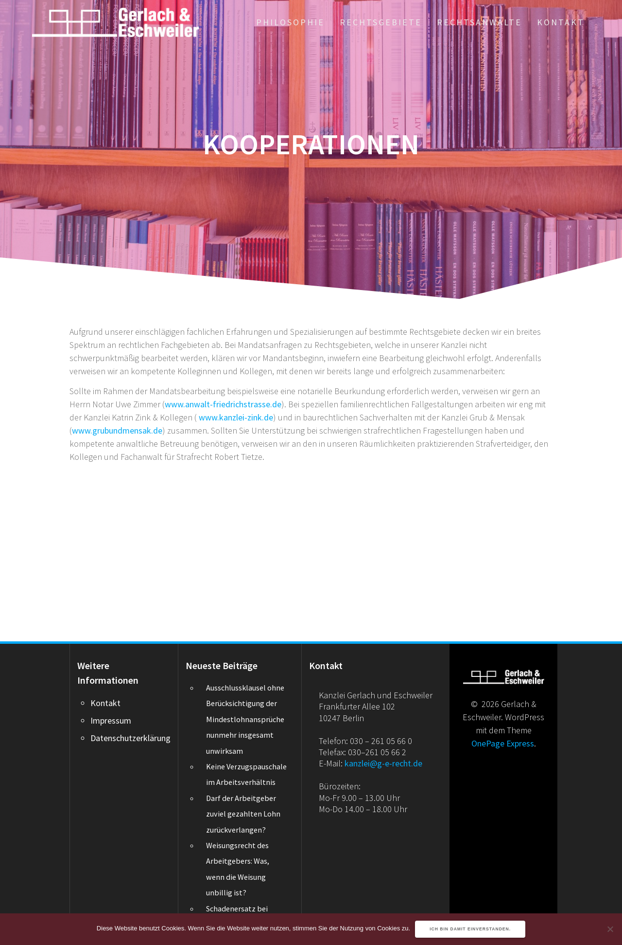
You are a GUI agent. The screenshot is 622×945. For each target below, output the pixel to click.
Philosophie (290, 22)
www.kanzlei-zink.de (236, 417)
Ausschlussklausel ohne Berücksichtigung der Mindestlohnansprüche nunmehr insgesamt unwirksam (245, 719)
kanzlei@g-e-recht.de (383, 763)
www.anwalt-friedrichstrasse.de (223, 404)
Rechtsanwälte (479, 22)
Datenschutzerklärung (130, 738)
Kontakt (561, 22)
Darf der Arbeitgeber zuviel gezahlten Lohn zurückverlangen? (243, 814)
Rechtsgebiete (381, 22)
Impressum (110, 720)
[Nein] (610, 929)
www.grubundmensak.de (117, 430)
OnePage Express (502, 743)
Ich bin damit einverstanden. (470, 929)
